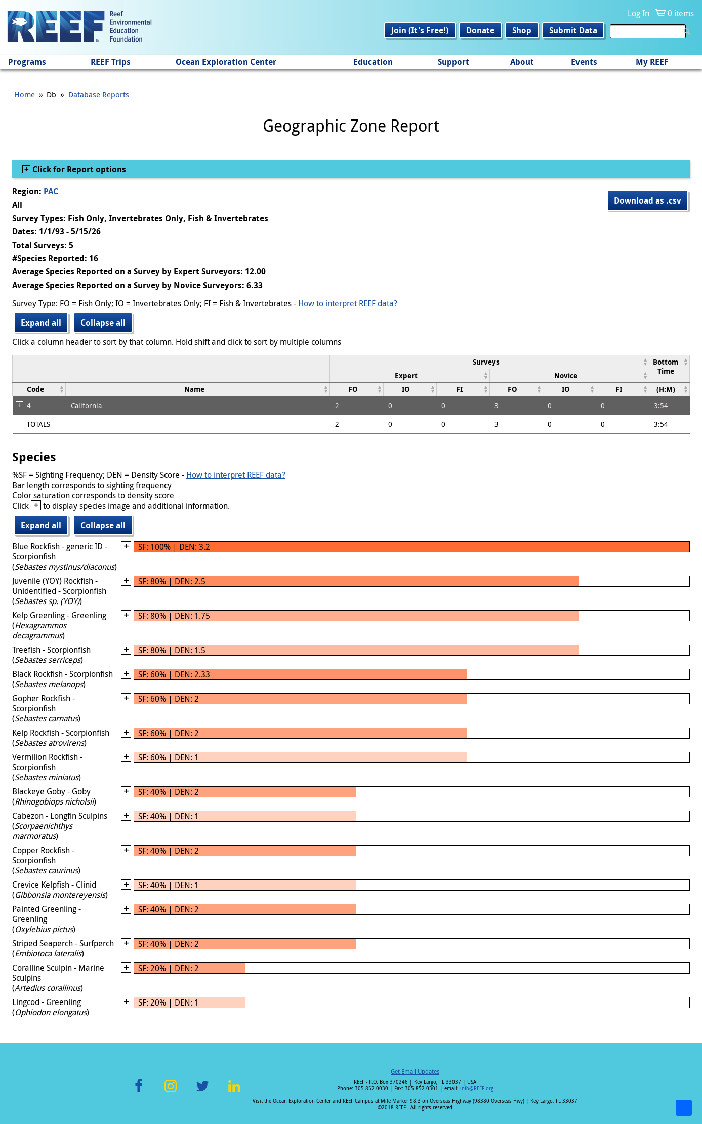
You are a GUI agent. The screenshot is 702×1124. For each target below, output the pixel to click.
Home (24, 94)
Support (453, 61)
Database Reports (98, 94)
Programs (27, 61)
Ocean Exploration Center (226, 61)
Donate (480, 30)
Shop (521, 30)
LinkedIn (234, 1092)
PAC (51, 191)
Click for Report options (78, 169)
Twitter (202, 1092)
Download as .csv (647, 200)
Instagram (170, 1092)
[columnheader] (489, 362)
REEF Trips (111, 61)
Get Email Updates (415, 1071)
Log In (638, 13)
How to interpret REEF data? (347, 303)
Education (373, 61)
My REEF (652, 61)
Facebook (139, 1092)
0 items (681, 13)
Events (584, 61)
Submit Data (573, 30)
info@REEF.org (476, 1088)
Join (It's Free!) (419, 30)
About (522, 61)
